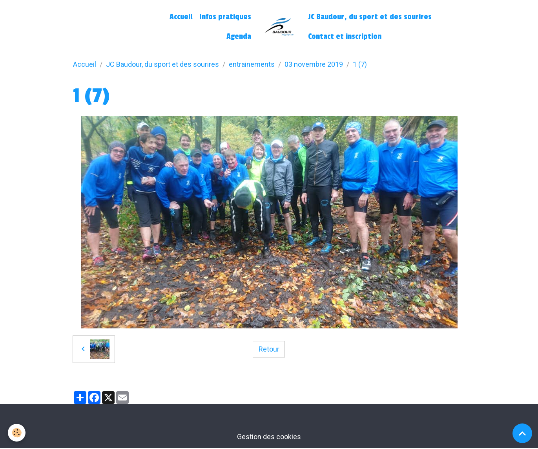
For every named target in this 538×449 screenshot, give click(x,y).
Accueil (181, 17)
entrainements (252, 64)
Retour (269, 349)
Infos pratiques (225, 17)
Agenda (238, 36)
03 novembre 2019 (314, 64)
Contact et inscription (344, 36)
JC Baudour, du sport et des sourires (370, 17)
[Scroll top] (522, 433)
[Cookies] (17, 433)
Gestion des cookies (269, 437)
